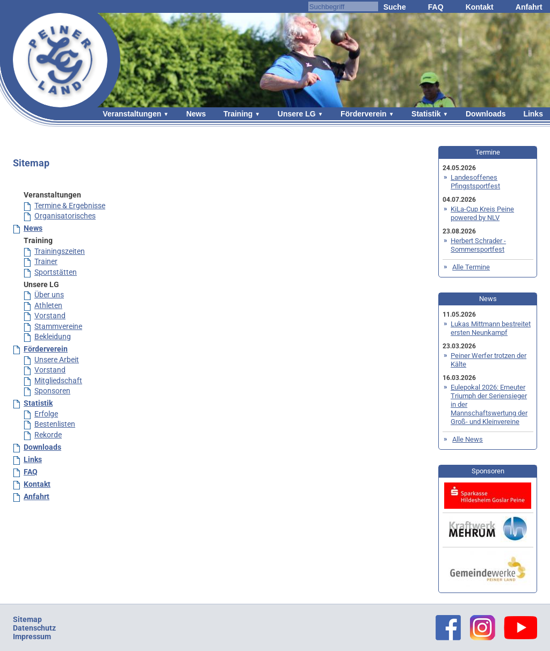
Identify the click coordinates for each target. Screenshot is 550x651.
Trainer (45, 261)
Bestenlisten (54, 424)
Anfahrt (529, 7)
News (196, 113)
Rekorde (48, 434)
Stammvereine (58, 326)
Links (533, 113)
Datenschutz (34, 628)
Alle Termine (471, 267)
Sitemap (27, 619)
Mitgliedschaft (58, 380)
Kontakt (480, 7)
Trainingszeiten (59, 251)
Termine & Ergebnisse (69, 205)
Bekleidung (52, 336)
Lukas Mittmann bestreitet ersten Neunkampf (491, 328)
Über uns (49, 294)
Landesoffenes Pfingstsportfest (475, 181)
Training (237, 113)
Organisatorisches (65, 215)
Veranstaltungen (132, 113)
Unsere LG (297, 113)
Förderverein (364, 113)
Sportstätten (55, 272)
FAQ (436, 7)
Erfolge (46, 413)
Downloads (486, 113)
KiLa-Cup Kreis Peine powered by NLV (482, 213)
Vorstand (50, 315)
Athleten (48, 305)
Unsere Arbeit (56, 359)
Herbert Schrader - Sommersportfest (478, 245)
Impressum (32, 636)
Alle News (467, 439)
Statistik (425, 113)
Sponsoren (52, 390)
